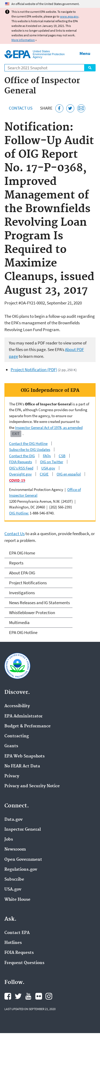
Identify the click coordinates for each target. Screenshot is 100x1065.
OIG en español (69, 474)
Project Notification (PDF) (34, 369)
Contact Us (20, 108)
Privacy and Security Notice (32, 786)
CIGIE (44, 474)
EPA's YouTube (28, 996)
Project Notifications (28, 583)
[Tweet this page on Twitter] (70, 108)
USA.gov (48, 468)
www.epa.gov (69, 16)
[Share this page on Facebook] (59, 108)
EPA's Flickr (38, 996)
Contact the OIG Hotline (28, 443)
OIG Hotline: (19, 513)
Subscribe (14, 879)
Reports (16, 563)
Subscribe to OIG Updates (29, 449)
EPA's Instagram (48, 996)
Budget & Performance (27, 726)
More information (23, 40)
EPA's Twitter (18, 996)
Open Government (23, 859)
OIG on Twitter (51, 462)
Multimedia (19, 622)
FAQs (47, 456)
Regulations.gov (20, 869)
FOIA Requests (20, 462)
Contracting (16, 736)
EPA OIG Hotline (23, 632)
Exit (15, 433)
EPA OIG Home (22, 553)
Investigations (22, 593)
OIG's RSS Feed (21, 468)
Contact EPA (17, 933)
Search (90, 67)
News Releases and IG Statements (39, 602)
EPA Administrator (23, 716)
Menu (84, 53)
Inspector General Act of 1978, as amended (49, 427)
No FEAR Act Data (22, 766)
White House (17, 899)
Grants (11, 746)
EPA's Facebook (7, 996)
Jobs (8, 839)
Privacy (11, 776)
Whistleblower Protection (32, 612)
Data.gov (13, 819)
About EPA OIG (22, 573)
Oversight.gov (20, 474)
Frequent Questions (24, 963)
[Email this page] (81, 108)
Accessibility (17, 706)
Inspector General (22, 829)
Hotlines (13, 943)
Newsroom (15, 849)
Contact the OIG (22, 456)
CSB (62, 456)
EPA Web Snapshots (24, 756)
